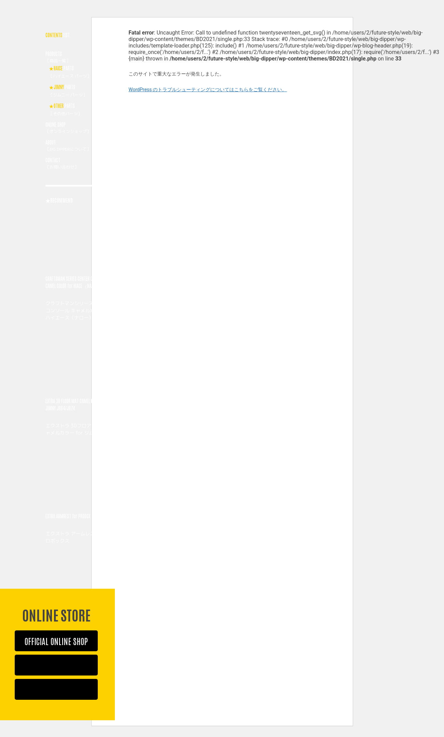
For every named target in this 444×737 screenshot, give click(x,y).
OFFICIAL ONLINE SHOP (56, 641)
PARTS (82, 72)
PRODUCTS (80, 58)
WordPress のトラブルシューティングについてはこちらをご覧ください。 (208, 89)
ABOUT (80, 146)
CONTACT (80, 164)
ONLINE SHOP (80, 128)
